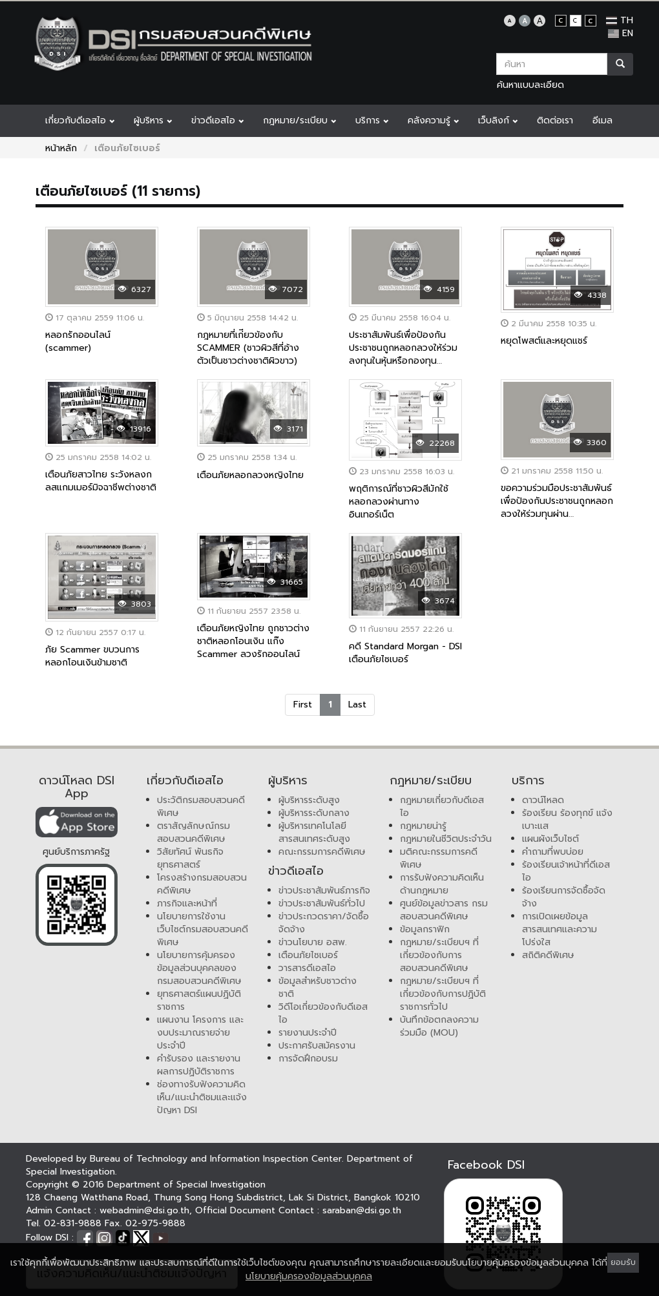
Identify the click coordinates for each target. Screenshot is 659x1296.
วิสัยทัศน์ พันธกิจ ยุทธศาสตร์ (190, 858)
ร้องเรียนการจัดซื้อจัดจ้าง (563, 897)
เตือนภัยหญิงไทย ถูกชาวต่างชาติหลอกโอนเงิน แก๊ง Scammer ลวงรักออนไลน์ (253, 641)
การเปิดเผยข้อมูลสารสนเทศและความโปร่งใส (559, 929)
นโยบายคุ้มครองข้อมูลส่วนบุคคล (309, 1276)
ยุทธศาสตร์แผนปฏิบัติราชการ (199, 1000)
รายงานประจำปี (307, 1033)
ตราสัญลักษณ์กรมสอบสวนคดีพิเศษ (193, 832)
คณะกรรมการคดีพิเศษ (322, 852)
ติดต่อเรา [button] (555, 120)
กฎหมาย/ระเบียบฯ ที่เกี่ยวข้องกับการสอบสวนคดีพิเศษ (439, 955)
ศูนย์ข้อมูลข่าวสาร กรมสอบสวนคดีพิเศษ (444, 910)
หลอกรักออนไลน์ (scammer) (77, 341)
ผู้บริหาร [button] (153, 120)
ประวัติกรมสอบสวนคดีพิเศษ (201, 806)
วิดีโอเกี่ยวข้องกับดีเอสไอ (323, 1013)
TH (619, 20)
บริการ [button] (371, 120)
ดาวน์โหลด (543, 800)
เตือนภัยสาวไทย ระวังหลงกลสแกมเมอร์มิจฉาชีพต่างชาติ (100, 481)
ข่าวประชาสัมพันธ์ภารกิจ (324, 890)
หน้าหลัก (61, 148)
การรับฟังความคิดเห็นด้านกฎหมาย (442, 884)
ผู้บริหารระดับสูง (309, 800)
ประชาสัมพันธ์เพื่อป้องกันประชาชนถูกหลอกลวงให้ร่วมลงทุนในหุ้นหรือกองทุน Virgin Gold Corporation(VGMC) (403, 360)
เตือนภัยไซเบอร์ (308, 955)
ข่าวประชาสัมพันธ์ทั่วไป (321, 903)
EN (620, 33)
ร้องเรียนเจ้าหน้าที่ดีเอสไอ (566, 871)
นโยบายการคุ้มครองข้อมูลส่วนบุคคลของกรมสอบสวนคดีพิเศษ (199, 968)
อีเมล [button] (602, 120)
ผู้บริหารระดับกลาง (314, 813)
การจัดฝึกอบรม (308, 1058)
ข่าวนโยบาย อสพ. (312, 942)
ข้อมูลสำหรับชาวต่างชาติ (317, 987)
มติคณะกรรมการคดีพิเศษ (438, 858)
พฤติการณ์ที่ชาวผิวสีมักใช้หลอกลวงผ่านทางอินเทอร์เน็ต (398, 501)
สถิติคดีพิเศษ (548, 955)
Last (357, 704)
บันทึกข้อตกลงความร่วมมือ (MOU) (439, 1026)
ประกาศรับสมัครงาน (316, 1045)
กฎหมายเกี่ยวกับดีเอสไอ (442, 806)
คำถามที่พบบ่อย (552, 852)
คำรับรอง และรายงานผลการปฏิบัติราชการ (198, 1065)
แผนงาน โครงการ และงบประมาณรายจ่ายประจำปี (200, 1032)
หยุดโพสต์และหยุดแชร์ (544, 341)
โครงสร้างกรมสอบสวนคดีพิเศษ (202, 884)
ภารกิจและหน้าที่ (187, 903)
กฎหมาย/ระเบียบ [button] (299, 120)
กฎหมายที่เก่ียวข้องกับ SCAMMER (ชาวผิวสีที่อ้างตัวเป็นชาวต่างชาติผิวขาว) (248, 348)
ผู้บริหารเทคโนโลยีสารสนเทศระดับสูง (314, 832)
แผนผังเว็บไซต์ (550, 839)
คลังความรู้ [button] (433, 120)
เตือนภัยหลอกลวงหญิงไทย (250, 475)
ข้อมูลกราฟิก (425, 929)
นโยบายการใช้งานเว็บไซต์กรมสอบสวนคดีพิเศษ (202, 929)
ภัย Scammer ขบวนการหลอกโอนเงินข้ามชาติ (92, 656)
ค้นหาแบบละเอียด (530, 85)
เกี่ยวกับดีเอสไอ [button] (79, 120)
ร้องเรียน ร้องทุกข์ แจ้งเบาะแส (567, 819)
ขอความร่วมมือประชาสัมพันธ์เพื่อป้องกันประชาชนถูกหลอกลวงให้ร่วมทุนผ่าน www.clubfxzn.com (557, 507)
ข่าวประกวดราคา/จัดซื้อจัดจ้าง (323, 923)
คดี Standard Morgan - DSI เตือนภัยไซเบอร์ (405, 653)
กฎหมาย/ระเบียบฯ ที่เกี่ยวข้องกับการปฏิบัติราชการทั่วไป (443, 994)
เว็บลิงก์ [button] (498, 120)
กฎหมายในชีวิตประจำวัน (446, 839)
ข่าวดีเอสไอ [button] (217, 120)
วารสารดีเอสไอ (307, 968)
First (302, 704)
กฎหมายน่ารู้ (423, 826)
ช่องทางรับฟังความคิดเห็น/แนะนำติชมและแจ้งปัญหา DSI (202, 1097)
